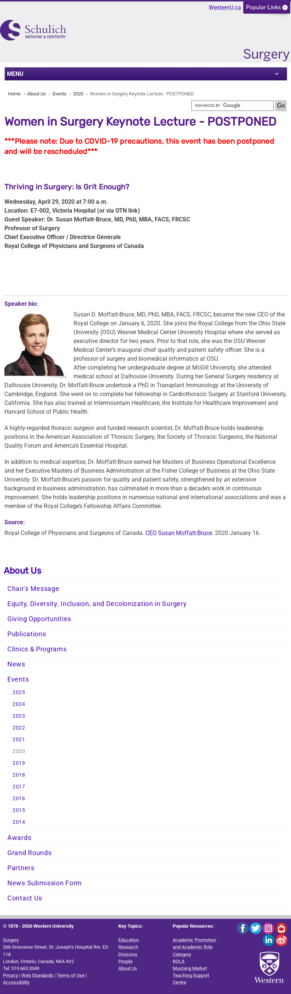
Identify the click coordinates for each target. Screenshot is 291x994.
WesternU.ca (225, 7)
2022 (18, 728)
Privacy (10, 975)
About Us (36, 94)
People (125, 961)
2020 (78, 94)
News (16, 664)
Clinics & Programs (37, 649)
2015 (18, 810)
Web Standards (37, 975)
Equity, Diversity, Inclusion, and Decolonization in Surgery (97, 604)
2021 (18, 739)
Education (128, 940)
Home (14, 94)
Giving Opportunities (39, 619)
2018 (18, 775)
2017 (18, 787)
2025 (18, 692)
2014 (18, 822)
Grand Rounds (29, 853)
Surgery (11, 940)
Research (128, 947)
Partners (21, 868)
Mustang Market (190, 968)
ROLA (178, 961)
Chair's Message (33, 588)
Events (60, 94)
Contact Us (24, 898)
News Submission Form (44, 883)
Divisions (127, 954)
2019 (18, 763)
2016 (18, 798)
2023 (18, 716)
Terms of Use (71, 975)
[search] (232, 106)
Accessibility (16, 982)
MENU (15, 73)
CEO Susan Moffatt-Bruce (179, 532)
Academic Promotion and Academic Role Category (194, 947)
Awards (19, 837)
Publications (26, 634)
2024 (18, 704)
